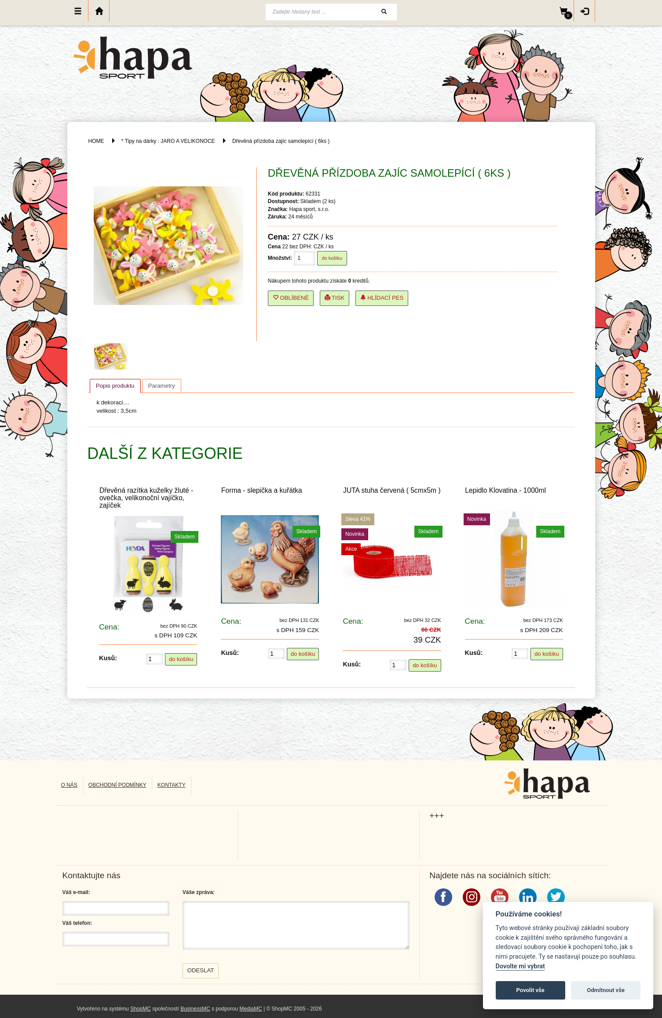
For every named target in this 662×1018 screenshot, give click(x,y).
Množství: (280, 258)
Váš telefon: (77, 923)
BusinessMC (195, 1009)
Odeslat (200, 970)
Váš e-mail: (76, 892)
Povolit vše (530, 990)
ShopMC (140, 1009)
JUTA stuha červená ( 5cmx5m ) (392, 490)
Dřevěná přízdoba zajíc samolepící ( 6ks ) (280, 141)
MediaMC (250, 1009)
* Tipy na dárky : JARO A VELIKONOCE (168, 141)
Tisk (335, 297)
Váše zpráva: (199, 892)
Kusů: (108, 658)
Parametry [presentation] (161, 385)
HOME (96, 141)
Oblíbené (291, 297)
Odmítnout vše (606, 990)
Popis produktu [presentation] (115, 385)
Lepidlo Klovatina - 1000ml (505, 490)
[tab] (115, 386)
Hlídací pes (382, 297)
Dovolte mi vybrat (520, 966)
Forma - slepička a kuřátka (261, 490)
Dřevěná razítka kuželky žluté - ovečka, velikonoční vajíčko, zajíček (146, 498)
